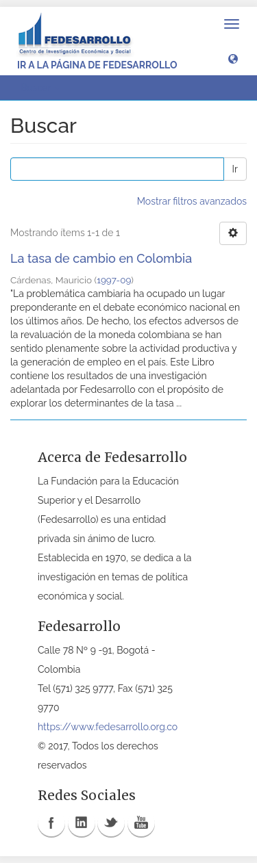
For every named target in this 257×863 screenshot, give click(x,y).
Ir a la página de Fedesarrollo (97, 65)
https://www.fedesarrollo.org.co (108, 726)
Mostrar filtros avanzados (192, 201)
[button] (233, 58)
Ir (235, 169)
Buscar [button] (40, 87)
